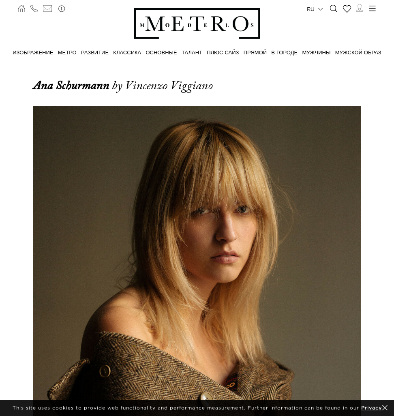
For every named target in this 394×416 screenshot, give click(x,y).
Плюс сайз (223, 52)
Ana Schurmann (72, 85)
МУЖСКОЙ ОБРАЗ (358, 52)
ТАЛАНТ (192, 52)
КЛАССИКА (127, 52)
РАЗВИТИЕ (95, 52)
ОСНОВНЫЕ (161, 52)
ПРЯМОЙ (255, 52)
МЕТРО (67, 52)
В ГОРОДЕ (284, 52)
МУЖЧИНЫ (316, 52)
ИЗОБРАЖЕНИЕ (33, 52)
